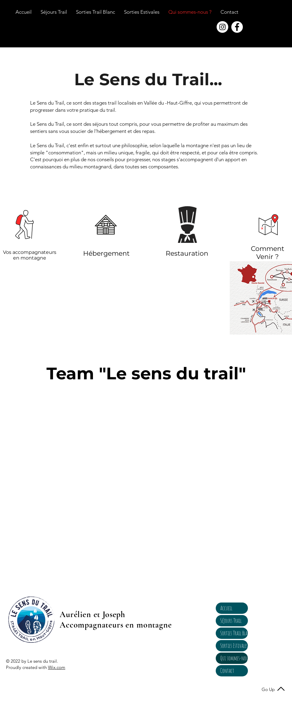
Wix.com (56, 667)
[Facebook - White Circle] (237, 27)
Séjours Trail (231, 620)
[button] (229, 11)
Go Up (268, 689)
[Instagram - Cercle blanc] (222, 27)
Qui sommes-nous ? (234, 658)
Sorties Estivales (234, 645)
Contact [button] (227, 670)
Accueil (226, 608)
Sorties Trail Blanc (234, 633)
